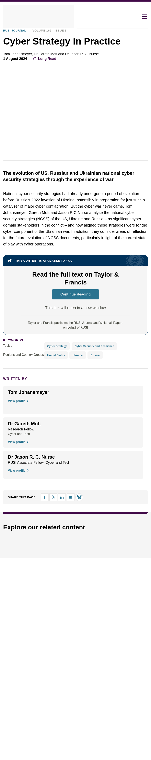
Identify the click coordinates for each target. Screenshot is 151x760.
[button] (31, 395)
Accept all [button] (116, 395)
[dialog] (75, 380)
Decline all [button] (81, 395)
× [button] (137, 358)
